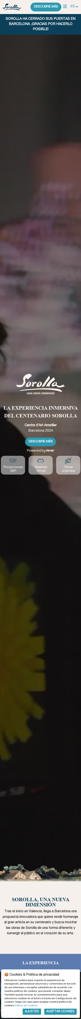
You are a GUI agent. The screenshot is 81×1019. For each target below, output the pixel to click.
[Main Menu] (65, 7)
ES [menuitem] (72, 7)
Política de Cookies (25, 1005)
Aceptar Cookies (60, 1011)
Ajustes (32, 1011)
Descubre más (46, 6)
